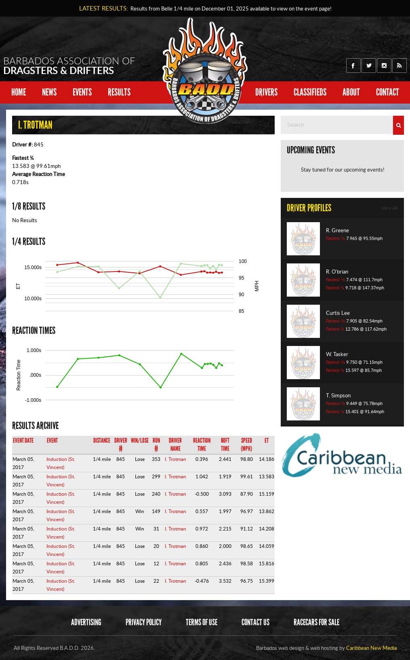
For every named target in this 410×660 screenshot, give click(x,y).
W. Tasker (337, 354)
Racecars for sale (316, 622)
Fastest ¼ (23, 157)
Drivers (266, 92)
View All (389, 208)
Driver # (120, 444)
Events (82, 92)
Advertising (86, 622)
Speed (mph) (246, 444)
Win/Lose (140, 440)
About (351, 92)
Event (52, 440)
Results (119, 92)
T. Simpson (338, 395)
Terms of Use (201, 622)
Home (18, 92)
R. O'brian (337, 271)
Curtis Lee (338, 312)
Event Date (23, 440)
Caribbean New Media (371, 648)
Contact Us (255, 622)
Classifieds (310, 92)
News (49, 92)
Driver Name (175, 444)
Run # (156, 444)
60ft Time (225, 444)
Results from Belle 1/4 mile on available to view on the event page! (229, 8)
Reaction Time (201, 444)
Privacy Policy (144, 622)
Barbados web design (280, 648)
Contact (387, 92)
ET (267, 440)
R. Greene (337, 230)
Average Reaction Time (38, 174)
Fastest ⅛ (335, 238)
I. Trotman (175, 459)
